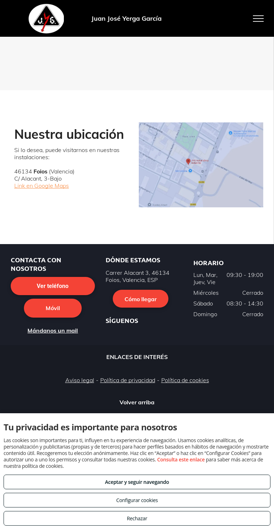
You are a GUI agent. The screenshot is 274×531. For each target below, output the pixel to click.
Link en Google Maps (41, 185)
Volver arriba (137, 404)
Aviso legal (79, 382)
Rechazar (137, 518)
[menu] (258, 18)
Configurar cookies (137, 500)
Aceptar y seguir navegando (137, 482)
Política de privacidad (127, 382)
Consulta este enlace (180, 459)
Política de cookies (185, 382)
